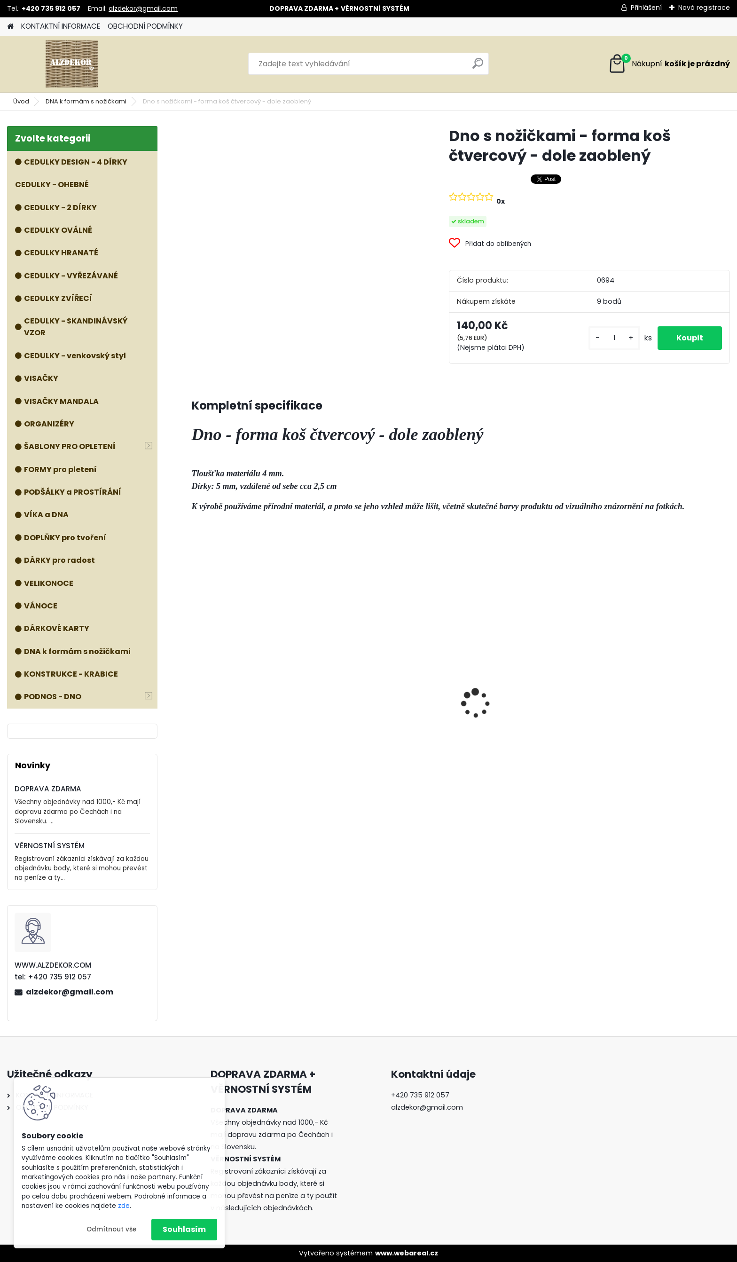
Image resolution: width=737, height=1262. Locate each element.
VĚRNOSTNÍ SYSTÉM (50, 846)
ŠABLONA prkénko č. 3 (509, 719)
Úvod (21, 101)
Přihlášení (646, 7)
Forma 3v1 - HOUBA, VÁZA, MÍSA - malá (392, 722)
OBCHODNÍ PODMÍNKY (145, 26)
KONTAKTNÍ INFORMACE (60, 26)
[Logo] (71, 63)
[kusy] (614, 338)
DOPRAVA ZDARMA (48, 789)
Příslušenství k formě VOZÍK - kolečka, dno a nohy (251, 696)
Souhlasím (184, 1229)
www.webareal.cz (406, 1253)
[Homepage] (10, 26)
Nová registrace (704, 7)
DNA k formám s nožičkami (86, 101)
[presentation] (196, 687)
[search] (477, 67)
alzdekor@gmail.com (143, 8)
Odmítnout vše (111, 1229)
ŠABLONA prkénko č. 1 (644, 719)
